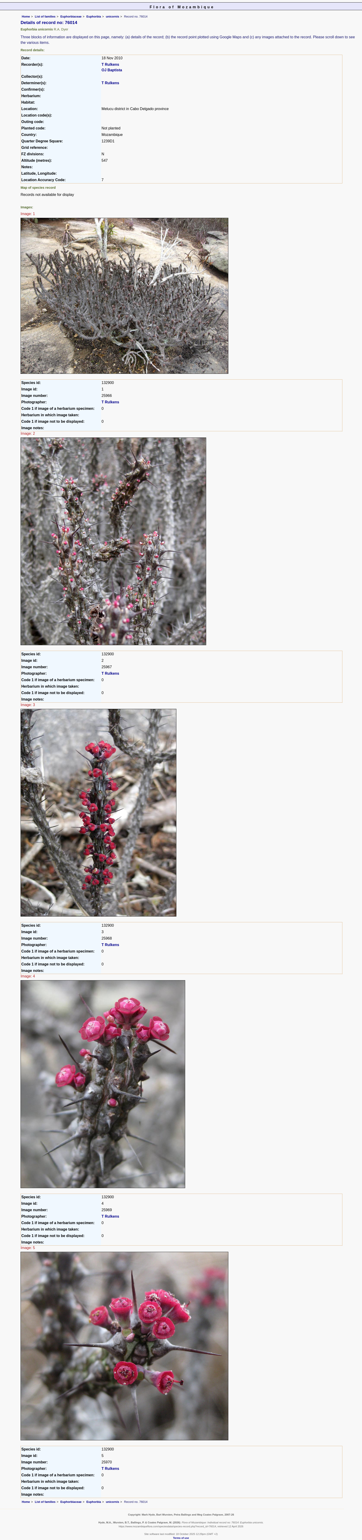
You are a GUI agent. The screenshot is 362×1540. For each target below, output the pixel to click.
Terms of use (181, 1538)
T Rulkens (110, 64)
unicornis (112, 16)
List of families (45, 16)
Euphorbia (93, 16)
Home (26, 16)
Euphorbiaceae (70, 16)
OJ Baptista (112, 70)
